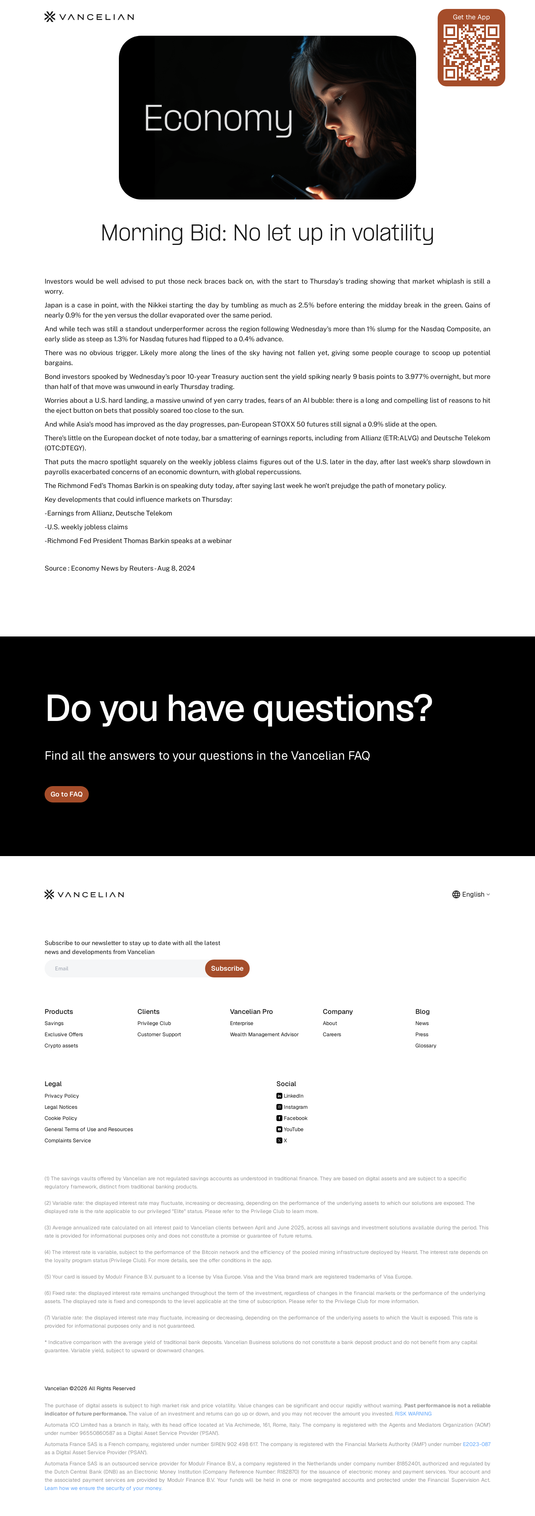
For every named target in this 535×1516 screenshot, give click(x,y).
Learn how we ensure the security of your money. (103, 1488)
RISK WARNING (413, 1413)
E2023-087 (476, 1444)
